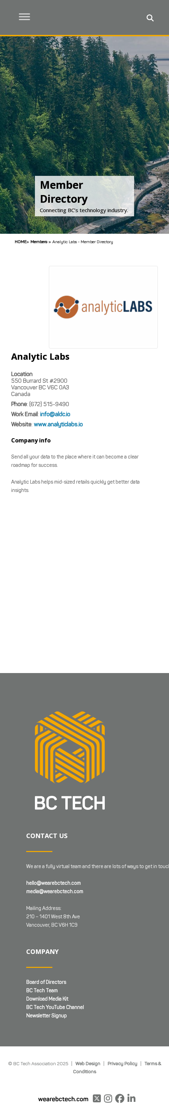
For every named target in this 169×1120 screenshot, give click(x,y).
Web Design (87, 1063)
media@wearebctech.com (54, 892)
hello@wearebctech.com (53, 883)
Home (21, 241)
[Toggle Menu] (24, 16)
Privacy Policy (122, 1063)
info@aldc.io (55, 414)
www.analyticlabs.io (58, 424)
